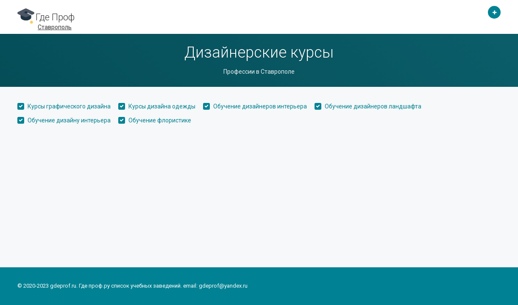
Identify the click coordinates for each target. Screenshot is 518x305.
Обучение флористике (159, 120)
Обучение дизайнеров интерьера (260, 106)
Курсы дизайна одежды (161, 106)
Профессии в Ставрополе (259, 71)
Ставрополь (55, 27)
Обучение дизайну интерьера (69, 120)
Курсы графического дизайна (69, 106)
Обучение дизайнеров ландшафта (373, 106)
